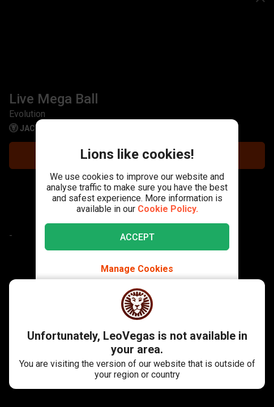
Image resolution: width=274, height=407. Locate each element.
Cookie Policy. (168, 209)
